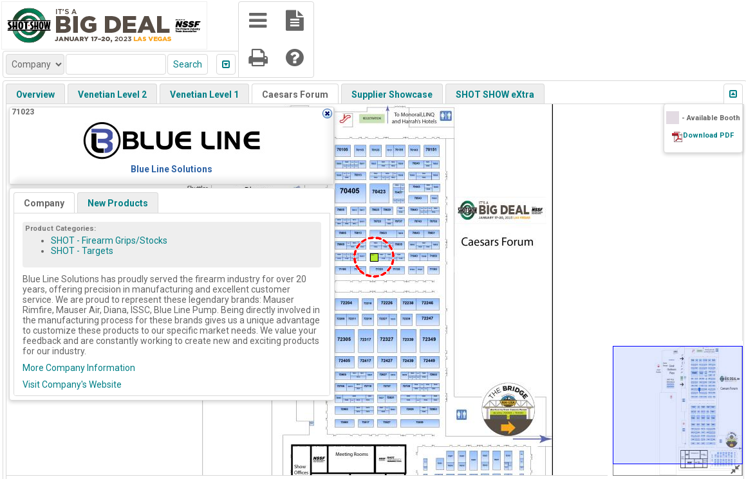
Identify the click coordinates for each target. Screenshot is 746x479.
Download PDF (708, 135)
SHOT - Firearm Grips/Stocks (109, 240)
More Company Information (79, 368)
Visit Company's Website (72, 384)
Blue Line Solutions (171, 169)
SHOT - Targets (82, 251)
